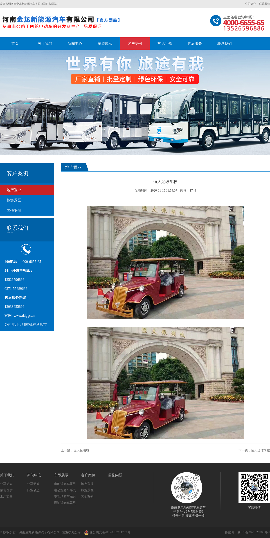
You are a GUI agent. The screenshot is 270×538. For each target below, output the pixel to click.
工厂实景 (6, 496)
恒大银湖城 (81, 450)
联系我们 (264, 3)
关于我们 (7, 475)
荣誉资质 (6, 490)
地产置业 (14, 190)
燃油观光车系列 (65, 503)
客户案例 (88, 475)
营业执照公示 (71, 532)
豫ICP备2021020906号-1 (253, 532)
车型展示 (61, 475)
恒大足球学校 (260, 450)
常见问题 (115, 475)
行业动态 (33, 490)
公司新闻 (33, 484)
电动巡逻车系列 (65, 490)
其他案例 (14, 210)
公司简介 (250, 3)
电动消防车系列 (65, 496)
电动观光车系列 (65, 484)
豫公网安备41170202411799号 (107, 532)
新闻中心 (34, 475)
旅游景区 (14, 200)
